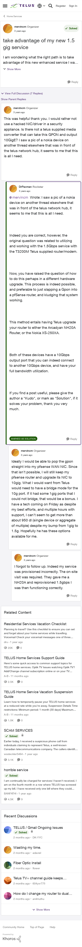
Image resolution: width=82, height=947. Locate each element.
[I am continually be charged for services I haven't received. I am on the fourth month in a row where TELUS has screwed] (41, 784)
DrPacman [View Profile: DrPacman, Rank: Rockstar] (25, 186)
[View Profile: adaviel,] (7, 850)
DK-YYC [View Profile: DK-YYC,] (37, 837)
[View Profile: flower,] (7, 865)
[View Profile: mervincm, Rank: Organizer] (7, 28)
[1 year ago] (16, 642)
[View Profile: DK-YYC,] (7, 830)
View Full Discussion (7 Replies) (22, 93)
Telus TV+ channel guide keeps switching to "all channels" (38, 878)
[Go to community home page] (22, 6)
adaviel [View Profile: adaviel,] (37, 852)
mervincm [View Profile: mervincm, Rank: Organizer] (20, 26)
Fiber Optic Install (27, 863)
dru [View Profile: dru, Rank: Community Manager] (6, 642)
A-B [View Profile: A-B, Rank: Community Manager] (6, 676)
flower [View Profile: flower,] (36, 868)
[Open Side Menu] (5, 6)
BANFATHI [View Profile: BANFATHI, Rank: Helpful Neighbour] (10, 793)
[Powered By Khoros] (41, 938)
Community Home (13, 927)
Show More (12, 69)
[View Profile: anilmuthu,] (7, 896)
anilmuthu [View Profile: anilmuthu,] (38, 898)
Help (52, 927)
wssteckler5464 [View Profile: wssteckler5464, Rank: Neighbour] (13, 754)
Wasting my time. (27, 847)
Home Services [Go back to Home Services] (12, 16)
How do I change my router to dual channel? (41, 893)
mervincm (20, 197)
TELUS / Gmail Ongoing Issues (38, 827)
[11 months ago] (18, 676)
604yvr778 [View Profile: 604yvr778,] (39, 883)
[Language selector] (41, 6)
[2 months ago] (21, 837)
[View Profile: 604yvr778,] (7, 880)
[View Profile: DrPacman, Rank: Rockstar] (13, 188)
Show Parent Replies (13, 99)
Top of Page (37, 927)
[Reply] (73, 82)
